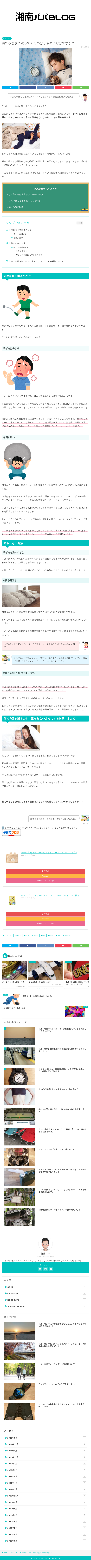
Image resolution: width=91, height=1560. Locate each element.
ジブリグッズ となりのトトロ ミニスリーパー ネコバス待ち (50, 895)
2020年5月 (46, 1528)
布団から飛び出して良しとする (29, 255)
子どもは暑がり (20, 234)
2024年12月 (46, 1444)
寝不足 (35, 935)
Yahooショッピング (45, 881)
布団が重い (18, 238)
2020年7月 (46, 1515)
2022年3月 (46, 1463)
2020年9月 (46, 1502)
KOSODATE (6, 38)
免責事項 (54, 1558)
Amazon (45, 876)
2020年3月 (46, 1540)
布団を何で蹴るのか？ (21, 230)
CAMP (46, 1287)
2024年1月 (46, 1450)
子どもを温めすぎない (23, 247)
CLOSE (79, 223)
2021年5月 (46, 1476)
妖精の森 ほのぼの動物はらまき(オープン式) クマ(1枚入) (49, 852)
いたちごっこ (8, 935)
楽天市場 (45, 871)
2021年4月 (46, 1482)
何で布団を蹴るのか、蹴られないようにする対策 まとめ (37, 261)
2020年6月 (46, 1521)
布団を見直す (21, 251)
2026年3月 (46, 1437)
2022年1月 (46, 1470)
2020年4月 (46, 1534)
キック (19, 935)
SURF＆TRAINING (46, 1306)
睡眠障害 (67, 935)
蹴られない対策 (18, 243)
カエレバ (34, 855)
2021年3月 (46, 1489)
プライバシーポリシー (41, 1558)
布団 (43, 935)
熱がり (51, 935)
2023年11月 (46, 1457)
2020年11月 (46, 1495)
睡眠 (58, 935)
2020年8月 (46, 1508)
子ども (27, 935)
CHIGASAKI (46, 1293)
